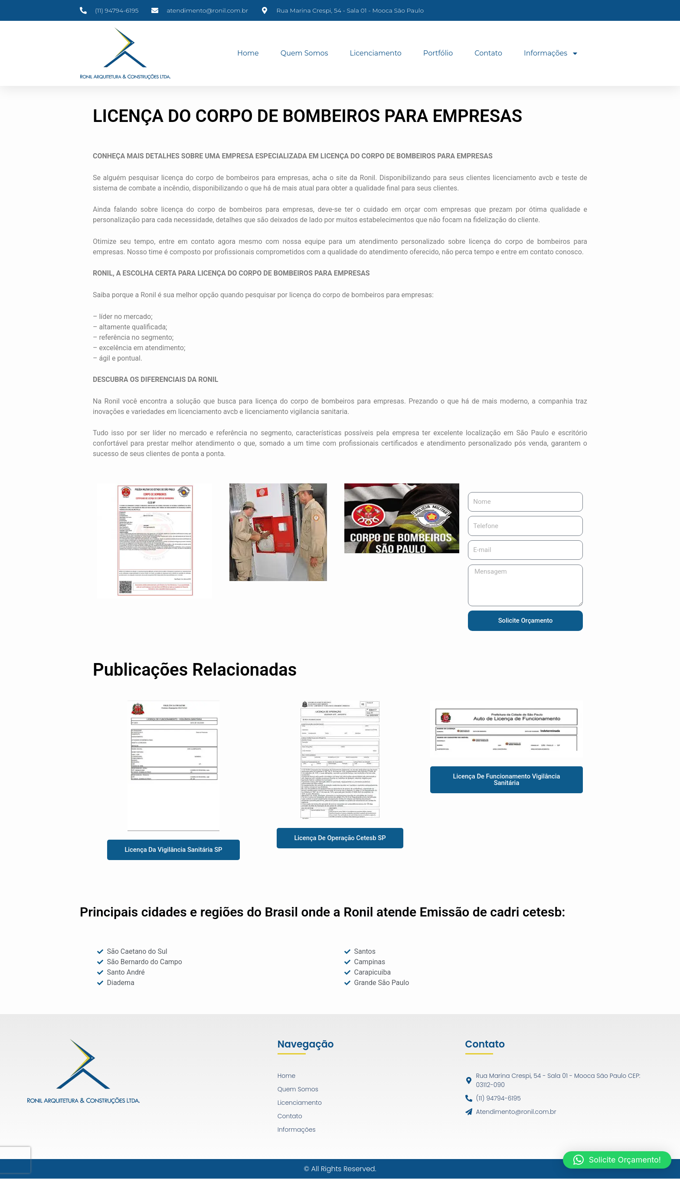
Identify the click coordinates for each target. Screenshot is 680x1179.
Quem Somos (304, 53)
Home (248, 53)
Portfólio (438, 53)
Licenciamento (375, 53)
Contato (488, 53)
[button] (617, 1160)
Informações (551, 53)
